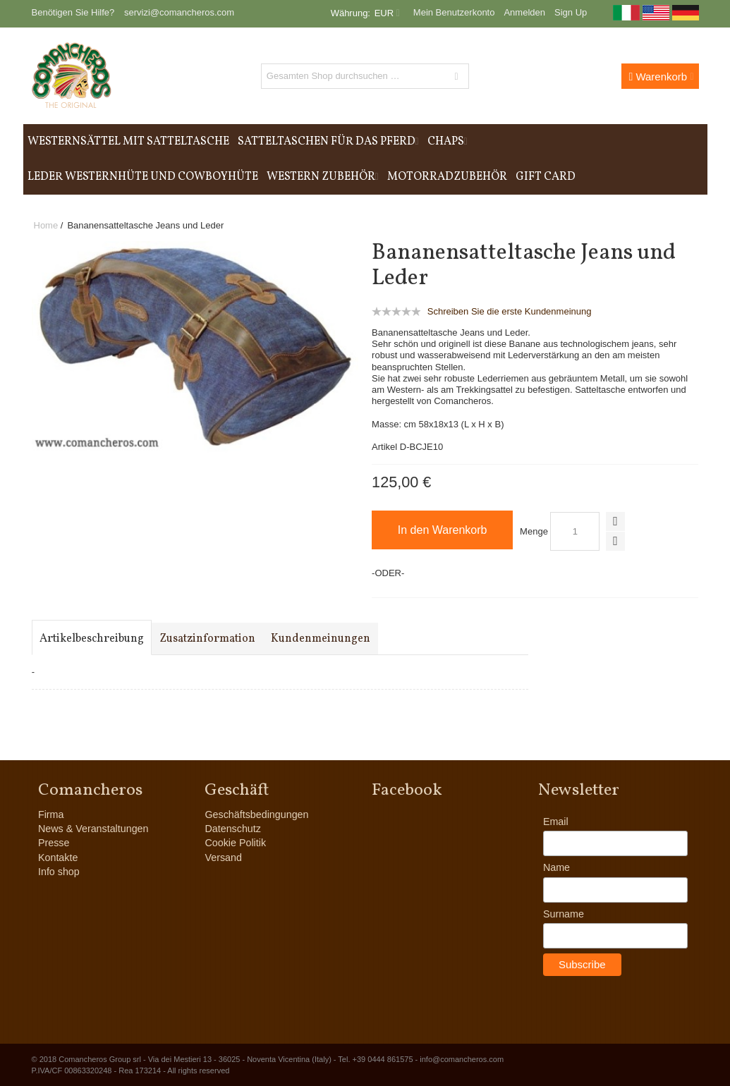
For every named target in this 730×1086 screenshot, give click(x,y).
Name (556, 867)
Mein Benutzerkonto (454, 12)
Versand (223, 857)
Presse (54, 842)
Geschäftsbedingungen (256, 814)
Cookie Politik (235, 842)
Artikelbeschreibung (91, 639)
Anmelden (524, 12)
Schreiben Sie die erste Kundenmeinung (509, 311)
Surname (563, 914)
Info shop (59, 871)
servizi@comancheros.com (179, 12)
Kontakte (58, 857)
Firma (51, 814)
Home (46, 225)
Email (555, 821)
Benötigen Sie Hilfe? (73, 12)
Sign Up (570, 12)
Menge (534, 531)
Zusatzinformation (207, 639)
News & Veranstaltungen (93, 828)
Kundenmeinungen (320, 639)
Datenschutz (232, 828)
